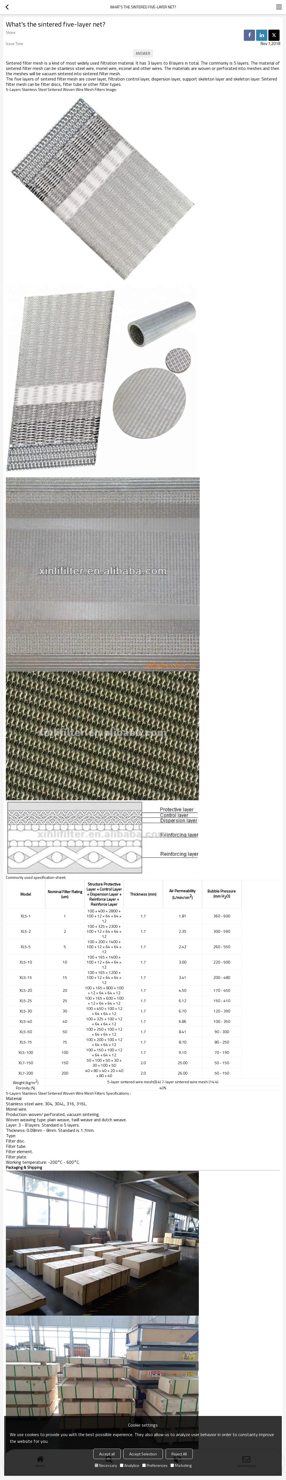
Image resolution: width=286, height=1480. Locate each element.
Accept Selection (143, 1454)
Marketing (181, 1465)
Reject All (179, 1454)
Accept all (107, 1454)
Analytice (129, 1465)
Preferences (155, 1465)
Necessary (106, 1465)
